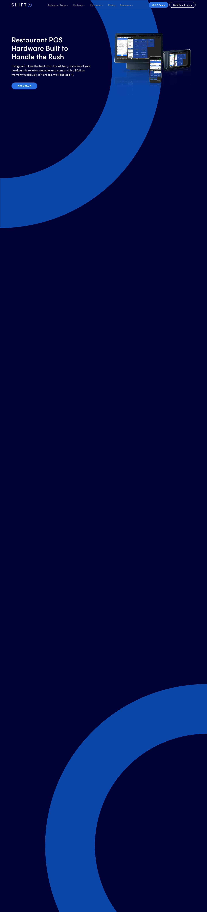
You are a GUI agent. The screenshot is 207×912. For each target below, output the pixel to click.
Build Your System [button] (182, 4)
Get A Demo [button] (158, 4)
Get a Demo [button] (24, 86)
